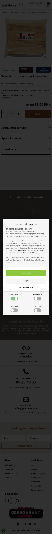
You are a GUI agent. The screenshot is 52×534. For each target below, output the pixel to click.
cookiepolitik (21, 250)
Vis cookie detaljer (26, 287)
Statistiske (37, 308)
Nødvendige (14, 297)
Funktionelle (14, 308)
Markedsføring (37, 297)
